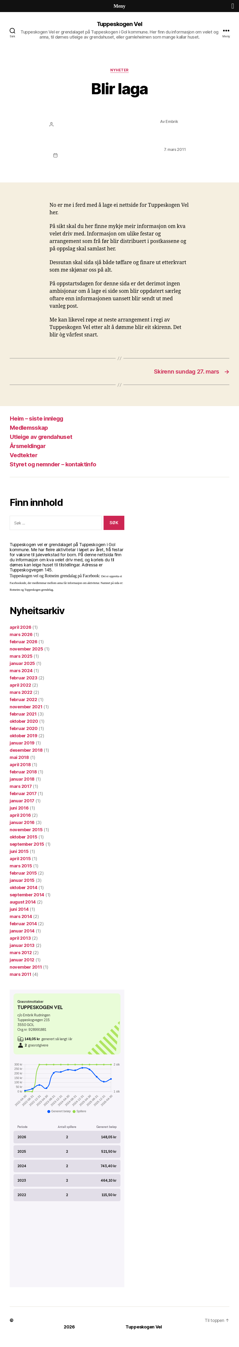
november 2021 (26, 706)
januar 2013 (22, 945)
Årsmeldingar (28, 445)
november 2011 (26, 967)
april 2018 (20, 764)
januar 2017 (22, 800)
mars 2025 (21, 656)
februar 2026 (23, 641)
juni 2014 (19, 909)
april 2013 (20, 938)
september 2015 (27, 844)
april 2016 (20, 815)
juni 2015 (19, 851)
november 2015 (26, 829)
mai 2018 (19, 757)
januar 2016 (22, 822)
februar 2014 (23, 923)
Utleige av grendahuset (41, 436)
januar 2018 (22, 779)
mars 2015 (21, 865)
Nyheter (119, 70)
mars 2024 (21, 670)
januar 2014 (22, 930)
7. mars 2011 (175, 149)
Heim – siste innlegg (36, 418)
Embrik (172, 121)
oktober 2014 (23, 887)
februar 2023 (23, 677)
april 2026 (20, 627)
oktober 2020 (24, 721)
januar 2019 (22, 742)
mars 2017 (21, 786)
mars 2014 (21, 916)
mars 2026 (21, 634)
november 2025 (26, 648)
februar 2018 (23, 771)
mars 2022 (21, 692)
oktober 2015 (23, 836)
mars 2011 (20, 974)
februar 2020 (24, 728)
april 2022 (20, 685)
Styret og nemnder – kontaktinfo (53, 464)
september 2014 (27, 894)
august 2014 (23, 902)
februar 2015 (23, 873)
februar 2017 (23, 793)
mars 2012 (21, 952)
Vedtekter (23, 455)
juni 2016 (19, 808)
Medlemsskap (29, 427)
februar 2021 (23, 714)
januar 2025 (22, 663)
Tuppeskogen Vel (119, 24)
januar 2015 (22, 880)
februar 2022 (23, 699)
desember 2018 (26, 750)
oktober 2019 (23, 735)
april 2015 (20, 858)
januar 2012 (22, 959)
